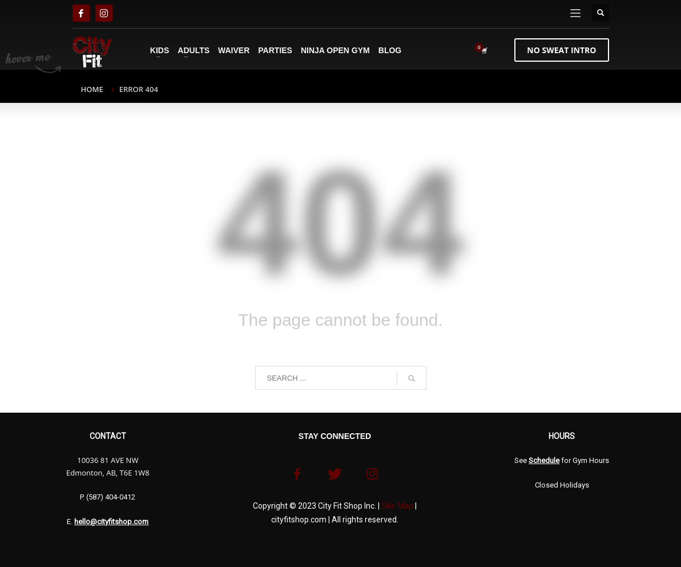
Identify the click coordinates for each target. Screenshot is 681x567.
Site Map (397, 505)
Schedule (544, 460)
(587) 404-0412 (110, 497)
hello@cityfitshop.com (111, 521)
